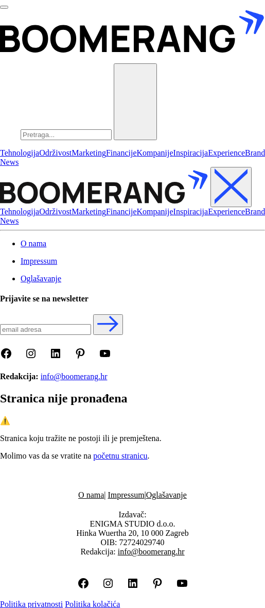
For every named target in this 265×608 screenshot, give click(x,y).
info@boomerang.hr (74, 376)
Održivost (55, 152)
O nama (91, 495)
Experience (226, 152)
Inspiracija (190, 152)
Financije (121, 152)
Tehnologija (19, 152)
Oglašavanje (166, 495)
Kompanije (155, 152)
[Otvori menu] (4, 7)
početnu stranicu (120, 455)
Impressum (126, 495)
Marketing (89, 152)
